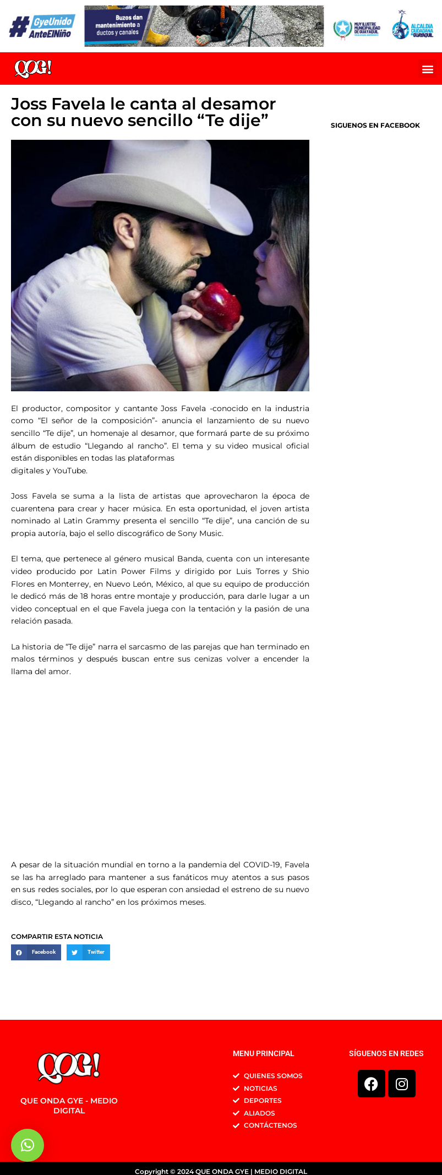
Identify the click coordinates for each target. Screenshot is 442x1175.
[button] (427, 68)
